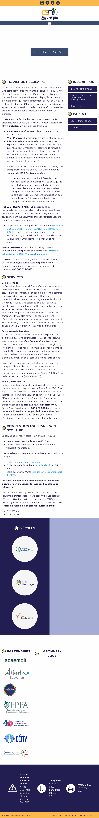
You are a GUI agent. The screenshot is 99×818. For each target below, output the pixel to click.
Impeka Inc (91, 815)
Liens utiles (76, 127)
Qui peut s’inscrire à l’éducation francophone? (81, 97)
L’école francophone (81, 121)
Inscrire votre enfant (81, 89)
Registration (77, 106)
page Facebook (32, 462)
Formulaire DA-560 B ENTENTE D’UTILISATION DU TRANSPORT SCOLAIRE (35, 228)
